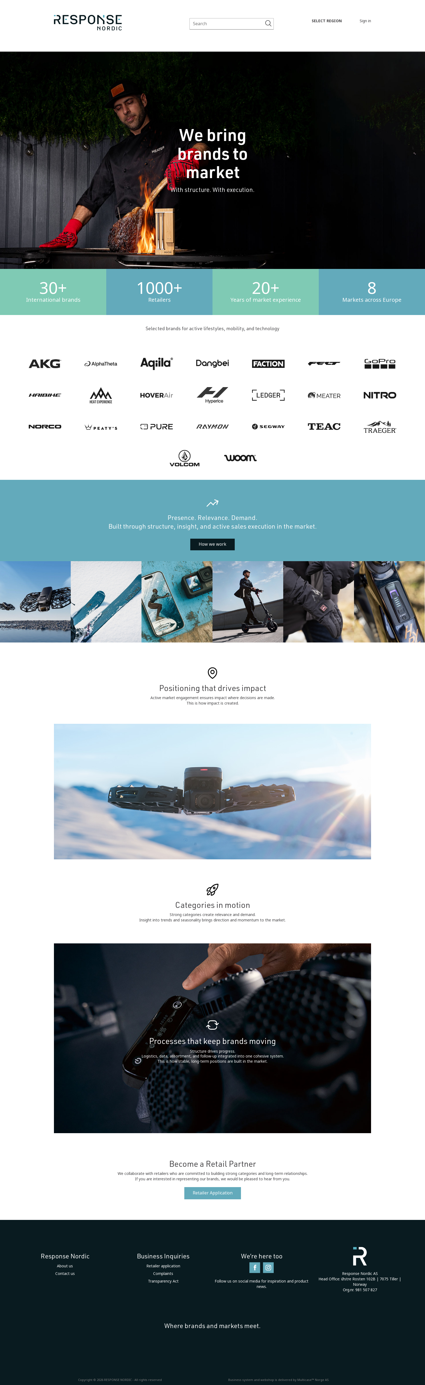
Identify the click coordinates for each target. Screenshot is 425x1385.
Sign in (365, 21)
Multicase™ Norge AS (313, 1380)
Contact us (65, 1273)
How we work (212, 544)
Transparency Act (163, 1281)
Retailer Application (213, 1193)
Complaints (163, 1273)
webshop (267, 1380)
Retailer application (163, 1266)
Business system (240, 1380)
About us (65, 1266)
